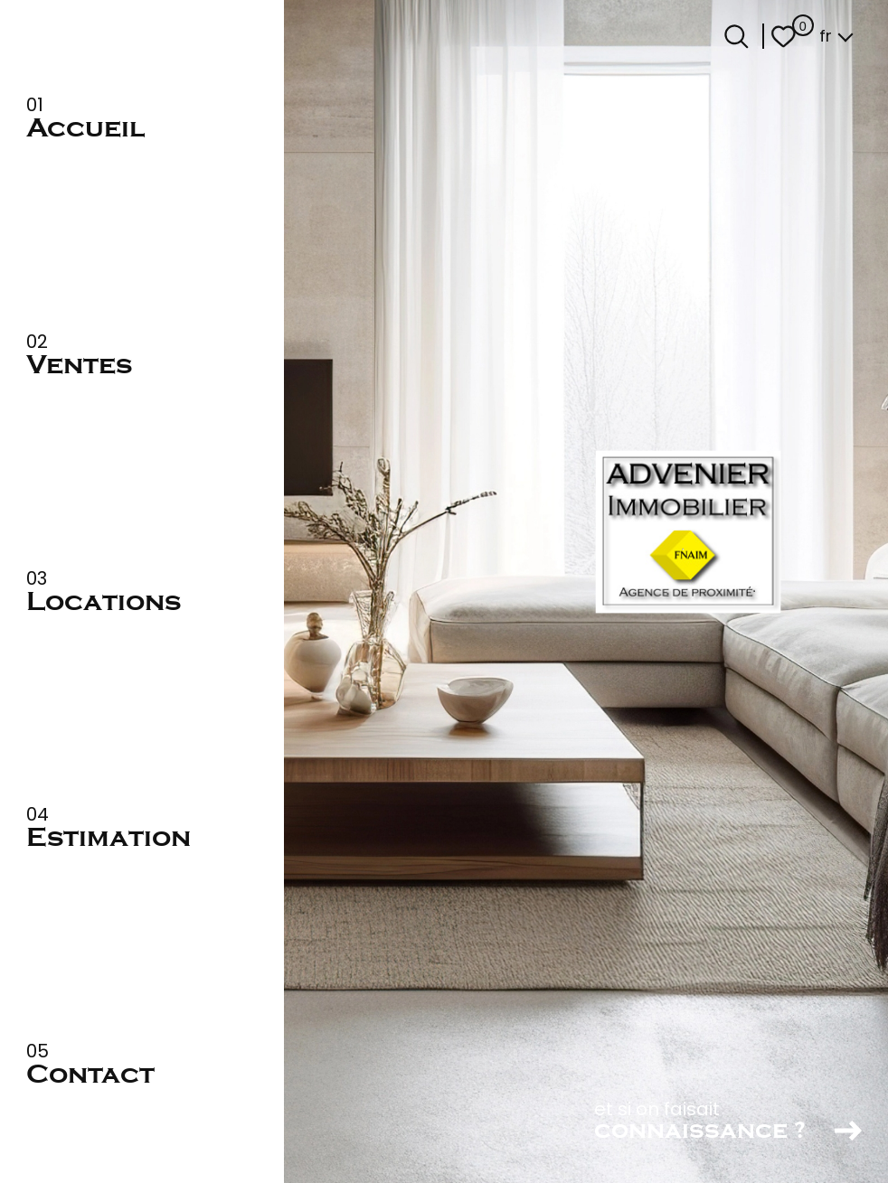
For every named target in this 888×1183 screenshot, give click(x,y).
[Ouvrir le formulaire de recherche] (736, 36)
